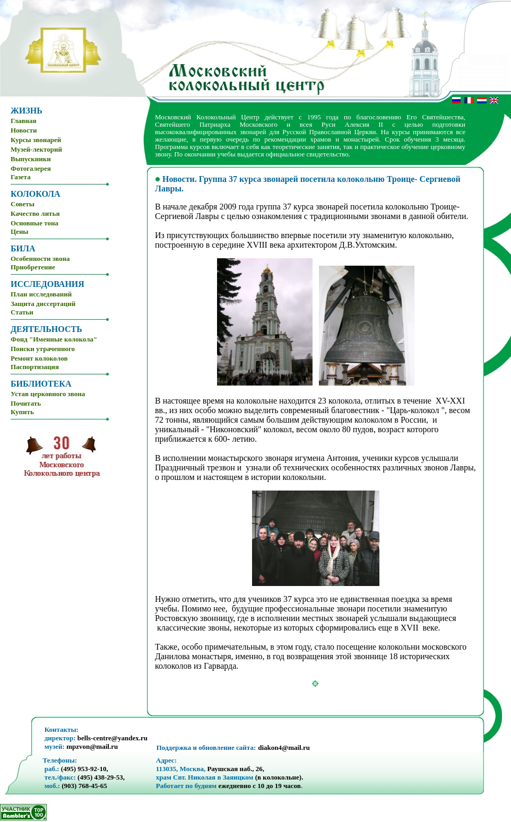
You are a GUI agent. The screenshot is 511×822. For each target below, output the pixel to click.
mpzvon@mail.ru (92, 746)
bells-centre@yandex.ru (112, 738)
